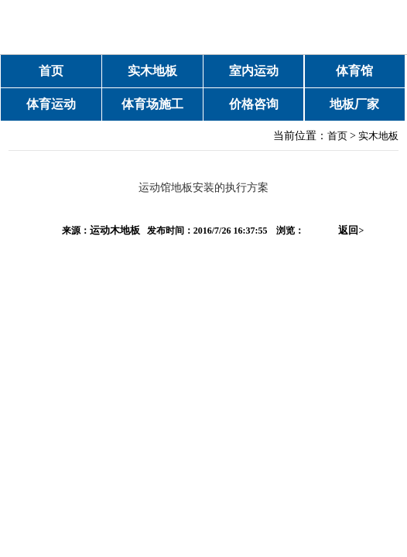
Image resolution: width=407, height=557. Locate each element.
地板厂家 (354, 104)
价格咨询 (254, 104)
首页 (51, 70)
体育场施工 (152, 104)
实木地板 (152, 70)
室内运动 (254, 70)
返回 (351, 230)
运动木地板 (115, 230)
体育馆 (354, 70)
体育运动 (51, 104)
